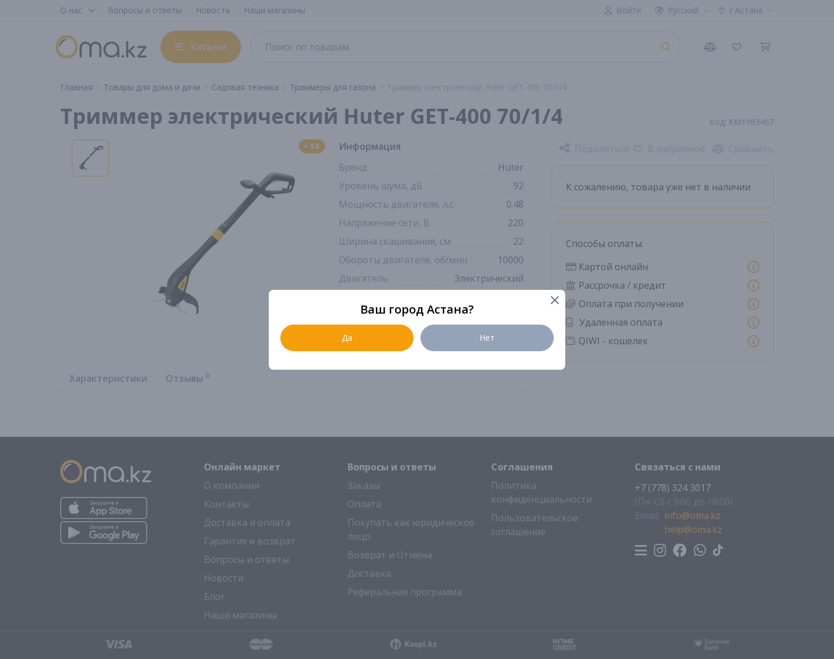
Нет (487, 337)
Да (347, 337)
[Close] (554, 301)
